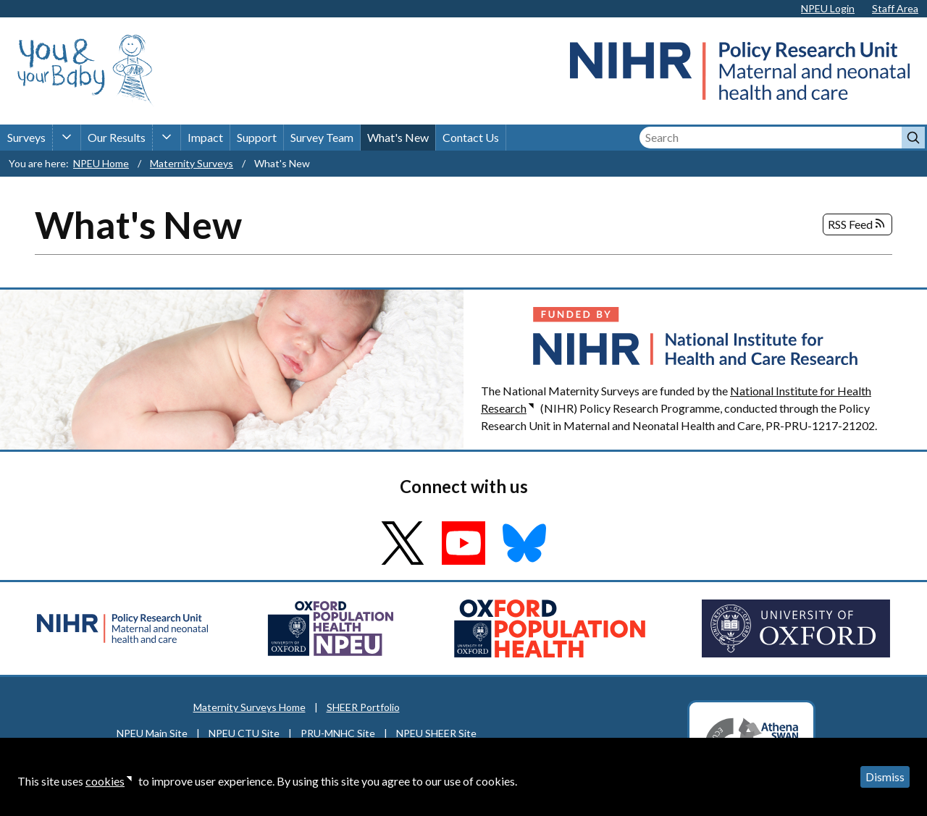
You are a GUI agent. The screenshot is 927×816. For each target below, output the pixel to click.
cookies (105, 781)
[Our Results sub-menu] (166, 138)
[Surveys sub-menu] (66, 138)
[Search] (770, 137)
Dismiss (885, 776)
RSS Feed (857, 224)
